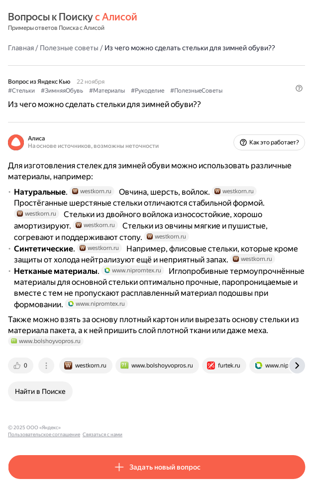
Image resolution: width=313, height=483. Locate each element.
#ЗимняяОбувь (62, 90)
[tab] (21, 365)
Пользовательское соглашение (101, 427)
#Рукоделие (147, 90)
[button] (299, 88)
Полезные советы (69, 48)
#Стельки (21, 90)
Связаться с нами (160, 427)
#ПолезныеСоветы (196, 90)
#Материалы (107, 90)
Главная (21, 48)
